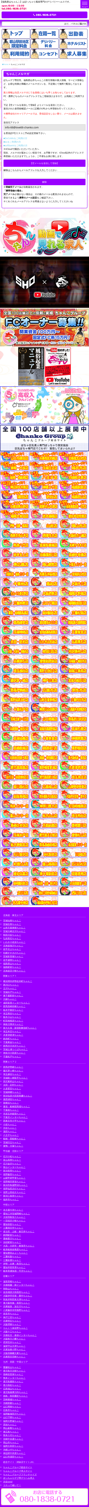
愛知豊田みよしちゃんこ (15, 1252)
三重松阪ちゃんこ (12, 1256)
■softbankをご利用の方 (15, 145)
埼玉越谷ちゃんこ (12, 1074)
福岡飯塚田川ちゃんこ (14, 1413)
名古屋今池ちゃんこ (13, 1209)
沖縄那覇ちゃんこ (12, 1403)
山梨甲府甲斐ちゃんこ (14, 1177)
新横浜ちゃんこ (11, 1102)
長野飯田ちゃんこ (12, 1174)
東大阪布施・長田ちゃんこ (16, 1302)
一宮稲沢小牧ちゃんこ (14, 1220)
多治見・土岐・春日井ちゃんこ (18, 1231)
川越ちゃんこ (10, 999)
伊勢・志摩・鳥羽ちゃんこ (16, 1263)
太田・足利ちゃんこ (13, 1084)
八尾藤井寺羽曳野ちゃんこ (16, 1310)
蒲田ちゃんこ (10, 1131)
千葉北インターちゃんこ (15, 1117)
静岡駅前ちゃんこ (12, 1234)
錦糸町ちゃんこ (11, 1038)
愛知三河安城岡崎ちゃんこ (16, 1213)
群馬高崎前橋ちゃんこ (14, 1006)
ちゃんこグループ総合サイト (17, 1467)
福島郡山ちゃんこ (12, 963)
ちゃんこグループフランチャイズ (20, 1474)
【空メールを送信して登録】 (44, 163)
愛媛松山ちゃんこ (12, 1367)
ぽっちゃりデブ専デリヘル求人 (18, 1477)
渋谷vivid (7, 1481)
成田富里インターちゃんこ (16, 1002)
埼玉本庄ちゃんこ (12, 1031)
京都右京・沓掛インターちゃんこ (20, 1335)
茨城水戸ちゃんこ (12, 992)
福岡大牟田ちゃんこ (13, 1445)
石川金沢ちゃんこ (12, 1163)
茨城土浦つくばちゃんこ (15, 1049)
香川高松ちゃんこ (12, 1385)
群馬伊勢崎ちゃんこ (13, 1066)
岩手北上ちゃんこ (12, 949)
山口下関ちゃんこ (12, 1417)
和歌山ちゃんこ (11, 1288)
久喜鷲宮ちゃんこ (12, 1088)
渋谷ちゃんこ (10, 1127)
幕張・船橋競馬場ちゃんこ (16, 1106)
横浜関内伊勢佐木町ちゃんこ (17, 981)
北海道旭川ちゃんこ (13, 945)
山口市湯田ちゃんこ (13, 1456)
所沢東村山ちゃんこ (13, 1081)
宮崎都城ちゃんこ (12, 1399)
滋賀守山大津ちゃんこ (14, 1345)
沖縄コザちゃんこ (12, 1449)
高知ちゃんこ (10, 1424)
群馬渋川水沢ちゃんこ (14, 1045)
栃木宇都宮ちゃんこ (13, 1009)
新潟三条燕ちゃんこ (13, 1195)
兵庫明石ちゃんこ (12, 1320)
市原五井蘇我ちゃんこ (14, 1113)
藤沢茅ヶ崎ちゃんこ (13, 1070)
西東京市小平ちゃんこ (14, 1120)
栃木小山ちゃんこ (12, 1016)
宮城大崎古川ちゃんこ (14, 931)
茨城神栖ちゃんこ (12, 1092)
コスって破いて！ (12, 1485)
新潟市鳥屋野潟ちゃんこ (15, 1185)
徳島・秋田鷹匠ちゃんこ (15, 1395)
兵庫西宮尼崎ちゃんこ (14, 1356)
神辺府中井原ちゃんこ (14, 1453)
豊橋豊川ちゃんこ (12, 1238)
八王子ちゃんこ (11, 1135)
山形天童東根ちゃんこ (14, 927)
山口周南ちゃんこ (12, 1406)
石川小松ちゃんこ (12, 1156)
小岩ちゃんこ (10, 1124)
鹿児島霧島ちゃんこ (13, 1381)
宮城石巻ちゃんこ (12, 924)
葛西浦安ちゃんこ (12, 1099)
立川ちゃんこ (10, 988)
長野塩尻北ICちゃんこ (14, 1188)
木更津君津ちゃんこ (13, 1034)
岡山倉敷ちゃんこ (12, 1428)
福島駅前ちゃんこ (12, 967)
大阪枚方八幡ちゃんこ (14, 1338)
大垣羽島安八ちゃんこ (14, 1217)
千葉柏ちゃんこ (11, 1109)
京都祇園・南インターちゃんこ (18, 1284)
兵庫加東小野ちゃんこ (14, 1349)
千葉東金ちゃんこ (12, 1042)
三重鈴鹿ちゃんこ (12, 1260)
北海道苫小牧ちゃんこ (14, 970)
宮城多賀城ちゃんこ (13, 956)
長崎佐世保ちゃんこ (13, 1374)
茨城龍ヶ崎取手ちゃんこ (15, 1077)
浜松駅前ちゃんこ (12, 1242)
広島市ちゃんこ (11, 1410)
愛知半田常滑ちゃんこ (14, 1267)
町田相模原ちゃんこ (13, 1020)
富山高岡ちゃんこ (12, 1159)
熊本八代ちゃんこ (12, 1435)
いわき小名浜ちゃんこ (14, 942)
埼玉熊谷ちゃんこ (12, 1013)
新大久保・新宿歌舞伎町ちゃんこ (20, 1027)
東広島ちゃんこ (11, 1431)
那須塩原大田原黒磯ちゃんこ (17, 1095)
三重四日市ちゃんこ (13, 1227)
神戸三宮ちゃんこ (12, 1317)
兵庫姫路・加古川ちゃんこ (16, 1306)
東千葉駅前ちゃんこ (13, 995)
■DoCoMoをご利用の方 (15, 138)
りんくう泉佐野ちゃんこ (15, 1327)
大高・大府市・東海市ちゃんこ (18, 1245)
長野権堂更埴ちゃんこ (14, 1181)
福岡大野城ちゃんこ (13, 1420)
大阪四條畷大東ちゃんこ (15, 1353)
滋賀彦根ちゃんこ (12, 1281)
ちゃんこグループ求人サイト (17, 1470)
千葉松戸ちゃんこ (12, 1056)
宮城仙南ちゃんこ (12, 920)
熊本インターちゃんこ (14, 1377)
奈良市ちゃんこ (11, 1313)
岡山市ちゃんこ (11, 1442)
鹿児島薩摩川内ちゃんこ (15, 1392)
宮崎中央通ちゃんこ (13, 1438)
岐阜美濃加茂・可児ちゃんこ (17, 1270)
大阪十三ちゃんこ (12, 1331)
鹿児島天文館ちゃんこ (14, 1370)
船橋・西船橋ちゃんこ (14, 1138)
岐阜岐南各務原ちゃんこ (15, 1249)
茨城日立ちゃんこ (12, 1142)
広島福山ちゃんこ (12, 1388)
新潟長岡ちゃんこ (12, 1170)
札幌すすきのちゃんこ (14, 952)
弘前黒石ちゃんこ (12, 938)
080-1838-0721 (44, 14)
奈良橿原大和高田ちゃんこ (16, 1292)
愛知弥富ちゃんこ (12, 1224)
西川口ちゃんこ (11, 984)
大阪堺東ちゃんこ (12, 1324)
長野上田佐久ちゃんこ (14, 1192)
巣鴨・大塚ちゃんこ (13, 1145)
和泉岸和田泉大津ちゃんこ (16, 1299)
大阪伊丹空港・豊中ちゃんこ (17, 1295)
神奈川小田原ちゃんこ (14, 1052)
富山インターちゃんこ (14, 1167)
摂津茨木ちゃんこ (12, 1342)
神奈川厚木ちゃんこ (13, 1024)
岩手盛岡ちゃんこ (12, 960)
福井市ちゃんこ (11, 1199)
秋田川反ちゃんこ (12, 934)
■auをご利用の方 (12, 141)
